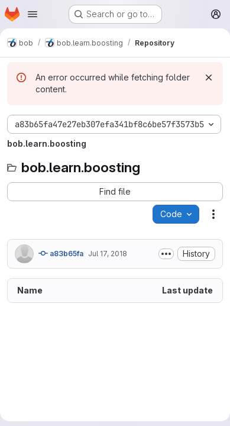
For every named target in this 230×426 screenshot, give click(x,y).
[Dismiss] (209, 77)
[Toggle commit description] (166, 253)
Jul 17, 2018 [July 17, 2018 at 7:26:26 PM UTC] (107, 253)
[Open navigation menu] (32, 14)
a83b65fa (60, 253)
